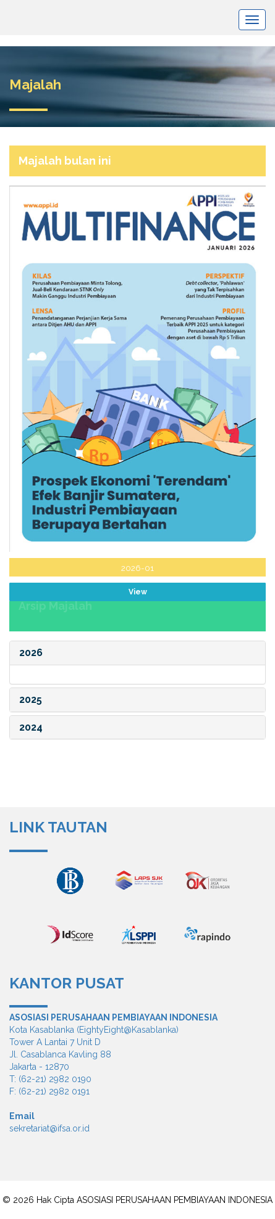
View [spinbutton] (138, 592)
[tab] (137, 653)
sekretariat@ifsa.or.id (49, 1128)
